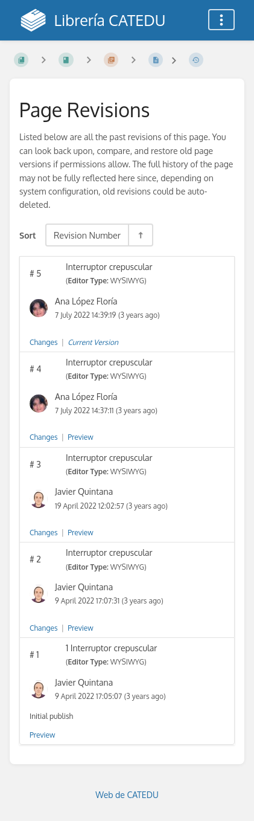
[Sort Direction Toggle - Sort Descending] (140, 235)
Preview (80, 437)
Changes (43, 342)
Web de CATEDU (127, 795)
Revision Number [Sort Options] (87, 235)
